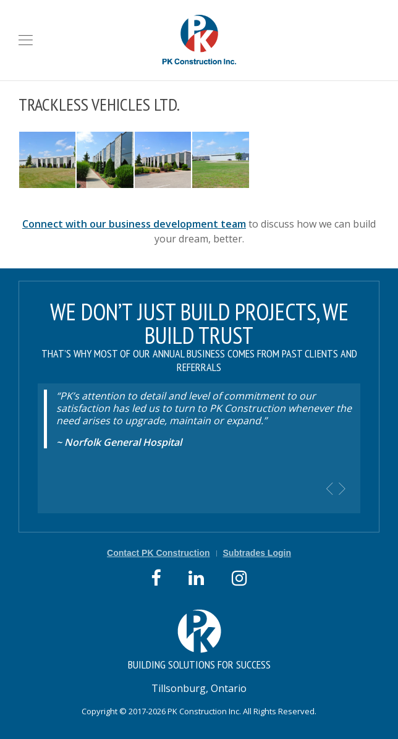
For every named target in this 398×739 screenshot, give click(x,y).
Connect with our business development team (134, 224)
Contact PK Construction (158, 553)
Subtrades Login (257, 553)
